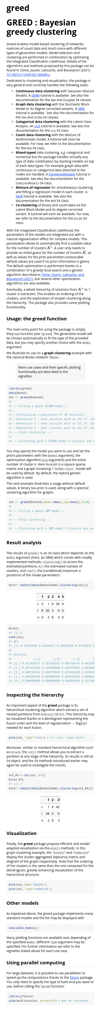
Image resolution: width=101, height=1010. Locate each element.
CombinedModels (62, 174)
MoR (19, 196)
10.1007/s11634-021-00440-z (28, 74)
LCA (37, 126)
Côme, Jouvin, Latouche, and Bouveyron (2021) (45, 276)
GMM (35, 95)
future (74, 979)
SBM (81, 108)
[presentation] (50, 248)
